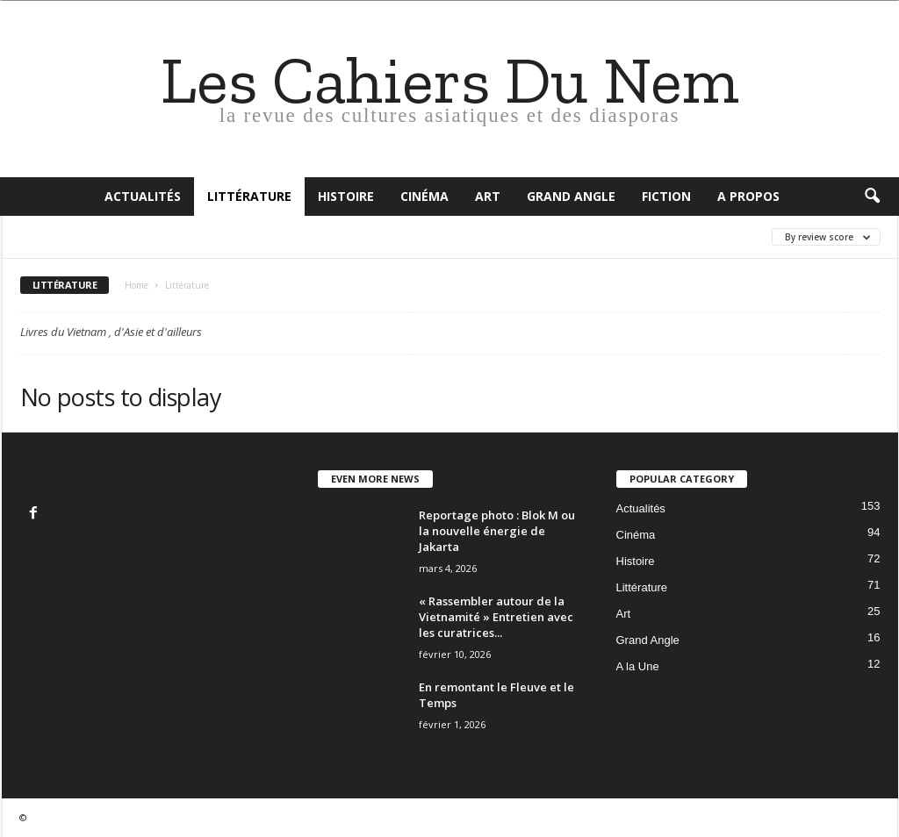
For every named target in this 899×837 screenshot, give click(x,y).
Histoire (346, 196)
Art (487, 196)
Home (136, 285)
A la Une (637, 666)
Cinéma (424, 196)
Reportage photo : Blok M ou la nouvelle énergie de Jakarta (497, 530)
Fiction (666, 196)
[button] (871, 196)
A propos (748, 196)
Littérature (249, 196)
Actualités (142, 196)
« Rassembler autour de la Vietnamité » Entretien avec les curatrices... (496, 616)
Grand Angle (571, 196)
